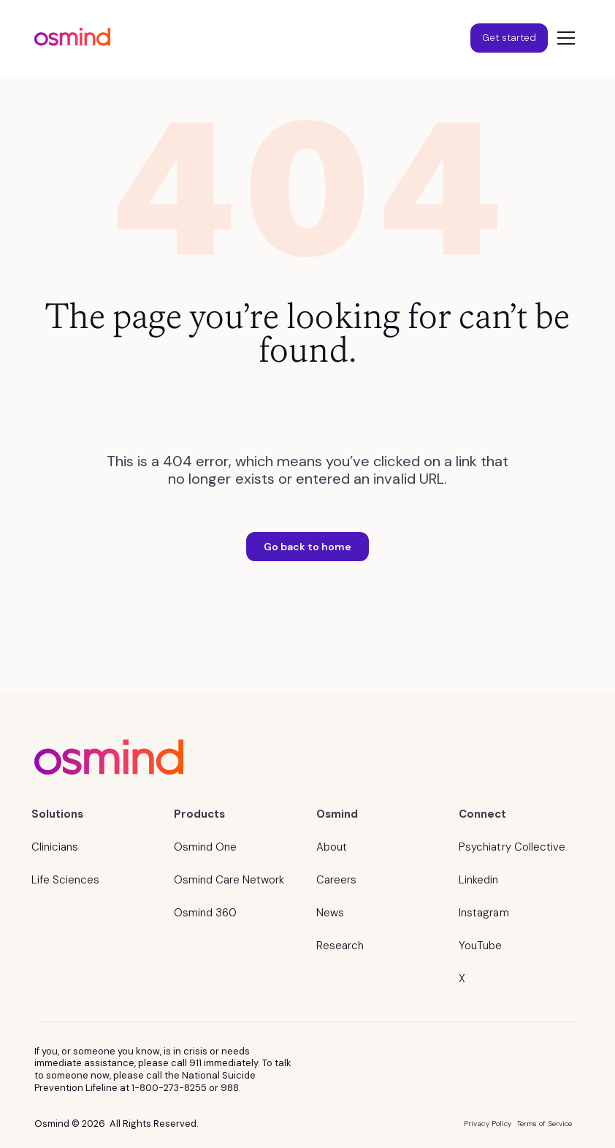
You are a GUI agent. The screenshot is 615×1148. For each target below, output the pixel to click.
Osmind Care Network (229, 880)
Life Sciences (65, 880)
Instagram (483, 912)
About (331, 847)
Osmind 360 (205, 912)
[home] (72, 38)
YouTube (480, 945)
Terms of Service (545, 1123)
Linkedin (478, 880)
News (330, 912)
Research (340, 945)
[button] (563, 38)
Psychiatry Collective (512, 847)
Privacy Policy (487, 1123)
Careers (336, 880)
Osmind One (205, 847)
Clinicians (54, 847)
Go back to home (308, 546)
